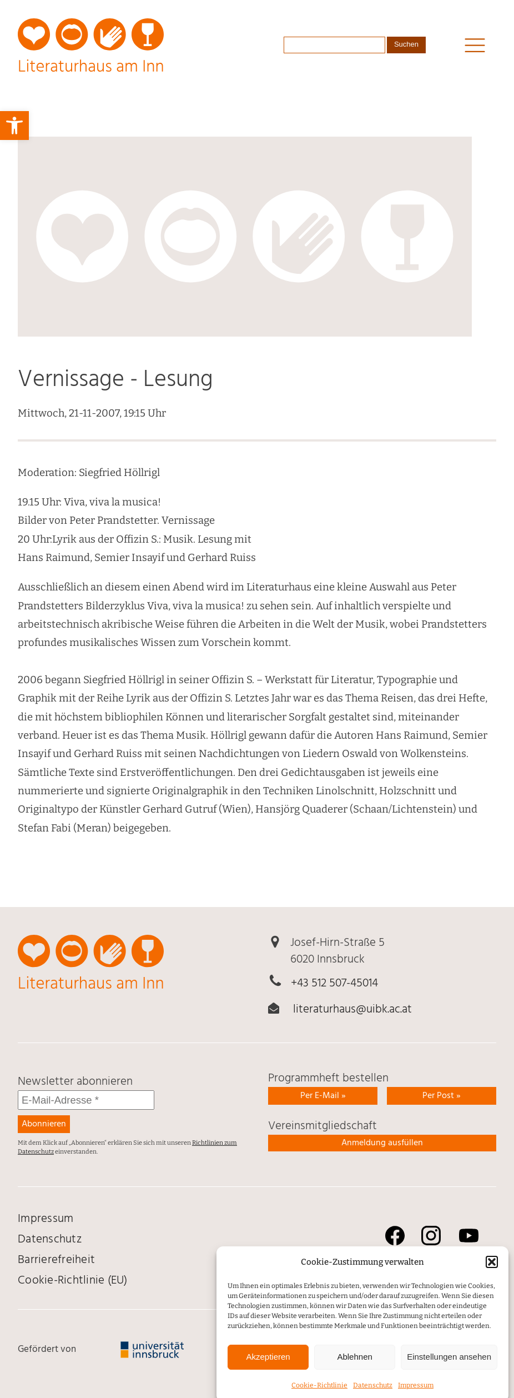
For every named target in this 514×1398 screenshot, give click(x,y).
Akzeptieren (268, 1370)
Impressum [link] (45, 1219)
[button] (491, 1275)
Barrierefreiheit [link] (56, 1260)
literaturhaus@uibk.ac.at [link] (352, 1009)
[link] (14, 125)
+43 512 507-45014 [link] (334, 983)
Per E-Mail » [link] (323, 1096)
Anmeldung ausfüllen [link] (382, 1143)
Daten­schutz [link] (50, 1239)
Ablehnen (354, 1370)
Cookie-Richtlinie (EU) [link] (73, 1280)
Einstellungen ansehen (449, 1370)
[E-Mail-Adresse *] (86, 1100)
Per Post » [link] (441, 1096)
